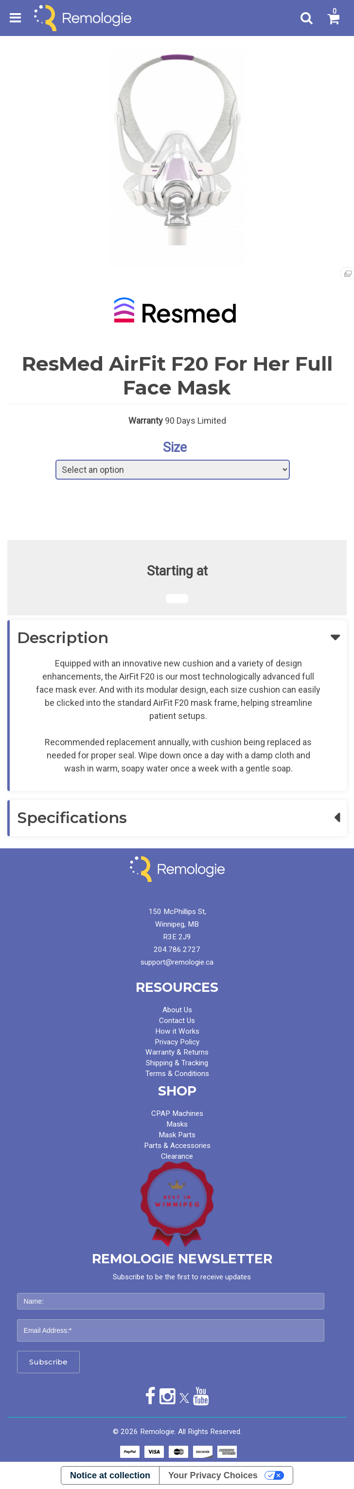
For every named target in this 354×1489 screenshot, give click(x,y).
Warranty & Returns (177, 1052)
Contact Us (177, 1020)
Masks (177, 1124)
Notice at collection (110, 1475)
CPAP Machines (177, 1113)
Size (175, 447)
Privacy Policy (177, 1042)
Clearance (177, 1156)
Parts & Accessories (177, 1145)
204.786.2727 (177, 949)
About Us (177, 1009)
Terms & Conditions (177, 1073)
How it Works (177, 1031)
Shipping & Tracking (177, 1062)
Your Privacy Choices (213, 1475)
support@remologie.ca (177, 962)
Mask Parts (177, 1134)
